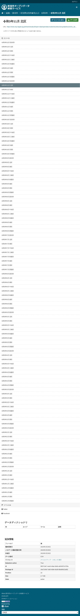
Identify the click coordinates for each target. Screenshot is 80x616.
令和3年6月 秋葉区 (8, 295)
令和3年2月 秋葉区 (8, 449)
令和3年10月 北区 (7, 124)
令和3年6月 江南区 (8, 291)
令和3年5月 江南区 (8, 329)
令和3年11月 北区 (57, 13)
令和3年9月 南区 (7, 184)
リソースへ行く (58, 20)
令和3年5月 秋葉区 (8, 334)
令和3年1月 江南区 (8, 484)
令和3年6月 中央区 (8, 286)
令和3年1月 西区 (7, 496)
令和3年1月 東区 (7, 475)
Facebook (6, 513)
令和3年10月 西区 (7, 149)
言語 (3, 609)
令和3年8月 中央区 (8, 209)
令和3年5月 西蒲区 (8, 346)
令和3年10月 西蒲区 (8, 154)
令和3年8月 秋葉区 (8, 218)
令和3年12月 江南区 (8, 59)
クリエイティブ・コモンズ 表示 (51, 560)
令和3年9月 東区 (7, 167)
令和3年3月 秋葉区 (8, 411)
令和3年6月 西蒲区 (8, 308)
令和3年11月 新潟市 (8, 81)
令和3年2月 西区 (7, 458)
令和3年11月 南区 (7, 107)
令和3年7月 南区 (7, 261)
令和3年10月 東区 (7, 128)
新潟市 (15, 13)
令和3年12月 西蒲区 (8, 77)
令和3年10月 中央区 (8, 132)
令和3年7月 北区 (7, 239)
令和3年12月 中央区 (8, 55)
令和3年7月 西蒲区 (8, 269)
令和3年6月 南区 (7, 299)
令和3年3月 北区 (7, 394)
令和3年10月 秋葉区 (8, 141)
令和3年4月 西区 (7, 381)
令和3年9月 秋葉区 (8, 179)
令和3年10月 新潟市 (8, 119)
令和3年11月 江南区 (8, 98)
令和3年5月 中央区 (8, 325)
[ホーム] (2, 13)
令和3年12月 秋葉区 (8, 64)
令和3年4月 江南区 (8, 368)
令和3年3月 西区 (7, 419)
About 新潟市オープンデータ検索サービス (15, 593)
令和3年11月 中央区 (8, 94)
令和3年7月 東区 (7, 244)
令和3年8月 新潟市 (8, 196)
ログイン (74, 1)
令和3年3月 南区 (7, 415)
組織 (8, 13)
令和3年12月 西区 (7, 72)
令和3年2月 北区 (7, 432)
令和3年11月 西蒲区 (8, 115)
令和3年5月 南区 (7, 338)
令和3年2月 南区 (7, 454)
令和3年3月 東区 (7, 398)
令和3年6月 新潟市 (8, 274)
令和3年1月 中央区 (8, 479)
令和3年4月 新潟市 (8, 351)
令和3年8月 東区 (7, 205)
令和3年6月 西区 (7, 304)
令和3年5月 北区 (7, 316)
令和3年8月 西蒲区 (8, 231)
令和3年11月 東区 (7, 89)
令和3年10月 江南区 (8, 137)
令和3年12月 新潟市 (8, 42)
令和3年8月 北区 (7, 201)
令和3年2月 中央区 (8, 441)
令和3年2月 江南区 (8, 445)
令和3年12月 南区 (7, 68)
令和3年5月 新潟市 (8, 312)
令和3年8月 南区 (7, 222)
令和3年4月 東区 (7, 359)
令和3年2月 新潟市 (8, 428)
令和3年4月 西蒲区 (8, 385)
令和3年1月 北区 (7, 471)
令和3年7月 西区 (7, 265)
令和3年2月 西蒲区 (8, 462)
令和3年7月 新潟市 (8, 235)
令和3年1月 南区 (7, 492)
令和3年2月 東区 (7, 436)
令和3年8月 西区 (7, 226)
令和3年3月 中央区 (8, 402)
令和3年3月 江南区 (8, 406)
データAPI (72, 20)
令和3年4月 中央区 (8, 364)
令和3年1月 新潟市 (8, 466)
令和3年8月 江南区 (8, 214)
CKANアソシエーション (9, 598)
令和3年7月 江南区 (8, 252)
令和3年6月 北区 (7, 278)
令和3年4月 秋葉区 (8, 372)
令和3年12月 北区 (7, 47)
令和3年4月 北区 (7, 355)
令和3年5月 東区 (7, 321)
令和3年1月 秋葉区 (8, 488)
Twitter (5, 509)
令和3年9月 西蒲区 (8, 192)
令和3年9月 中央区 (8, 171)
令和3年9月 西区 (7, 188)
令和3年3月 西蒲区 (8, 424)
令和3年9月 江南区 (8, 175)
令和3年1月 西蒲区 (8, 501)
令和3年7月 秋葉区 (8, 256)
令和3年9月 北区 (7, 162)
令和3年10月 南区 (7, 145)
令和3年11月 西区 (7, 111)
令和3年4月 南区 (7, 376)
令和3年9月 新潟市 (8, 158)
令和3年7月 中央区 (8, 248)
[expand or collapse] (76, 7)
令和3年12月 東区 (7, 51)
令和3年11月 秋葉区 (8, 102)
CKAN (5, 606)
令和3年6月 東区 (7, 282)
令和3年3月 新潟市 (8, 389)
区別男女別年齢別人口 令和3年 (34, 13)
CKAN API (5, 596)
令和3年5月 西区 (7, 342)
